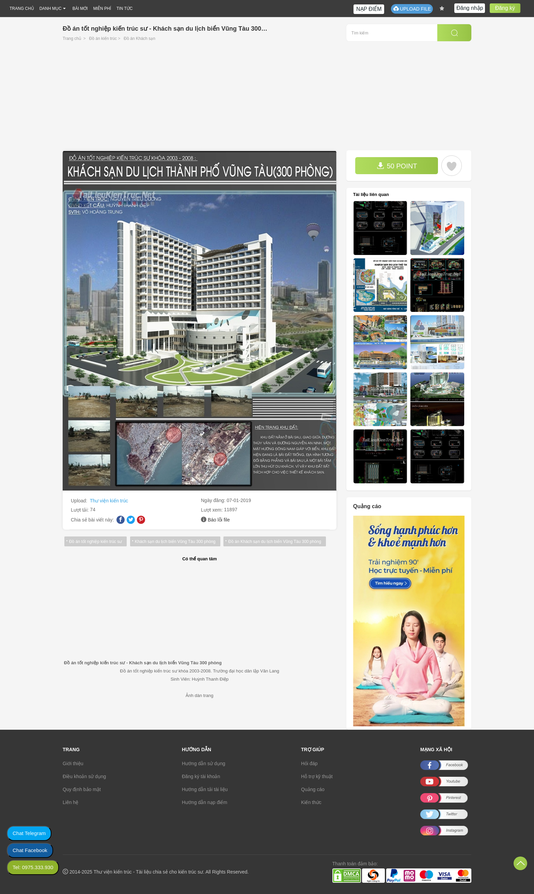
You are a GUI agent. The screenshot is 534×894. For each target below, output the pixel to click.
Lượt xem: (212, 510)
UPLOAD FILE (412, 9)
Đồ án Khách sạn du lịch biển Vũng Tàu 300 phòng (273, 541)
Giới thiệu (73, 763)
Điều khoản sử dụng (84, 776)
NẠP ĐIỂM (369, 9)
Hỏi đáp (309, 763)
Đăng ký (505, 8)
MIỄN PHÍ (102, 8)
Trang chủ (72, 38)
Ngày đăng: (214, 500)
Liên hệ (70, 802)
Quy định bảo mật (82, 789)
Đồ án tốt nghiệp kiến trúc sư (95, 541)
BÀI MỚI (80, 8)
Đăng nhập (469, 8)
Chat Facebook (30, 850)
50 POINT (397, 166)
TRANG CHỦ (22, 8)
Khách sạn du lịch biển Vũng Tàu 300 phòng (174, 541)
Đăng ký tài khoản (201, 776)
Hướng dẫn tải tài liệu (205, 789)
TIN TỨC (124, 8)
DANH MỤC (51, 8)
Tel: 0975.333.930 (33, 867)
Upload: (80, 500)
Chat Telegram (29, 833)
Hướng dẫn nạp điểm (204, 802)
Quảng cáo (313, 789)
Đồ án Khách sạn (139, 38)
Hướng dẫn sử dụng (203, 763)
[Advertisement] (267, 99)
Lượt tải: (80, 510)
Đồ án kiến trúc (103, 38)
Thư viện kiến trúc (109, 500)
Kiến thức (311, 802)
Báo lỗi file (219, 519)
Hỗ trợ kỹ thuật (317, 776)
